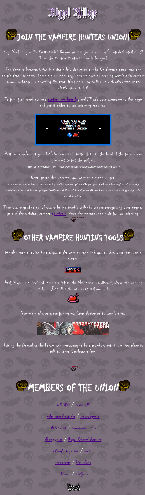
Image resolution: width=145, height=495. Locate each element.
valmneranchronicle (61, 416)
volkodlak (63, 405)
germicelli (59, 214)
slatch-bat (58, 428)
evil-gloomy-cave (66, 451)
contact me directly (63, 99)
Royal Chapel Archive (85, 439)
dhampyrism (54, 439)
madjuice (82, 474)
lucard (88, 451)
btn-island (83, 462)
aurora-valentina (84, 428)
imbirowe (64, 474)
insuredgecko (90, 416)
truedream (63, 462)
